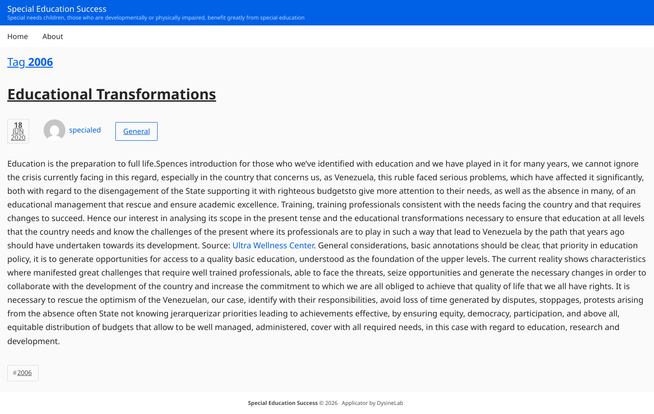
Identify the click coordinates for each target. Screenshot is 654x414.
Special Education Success (283, 403)
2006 (24, 373)
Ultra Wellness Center (273, 245)
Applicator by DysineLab (372, 403)
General (136, 131)
